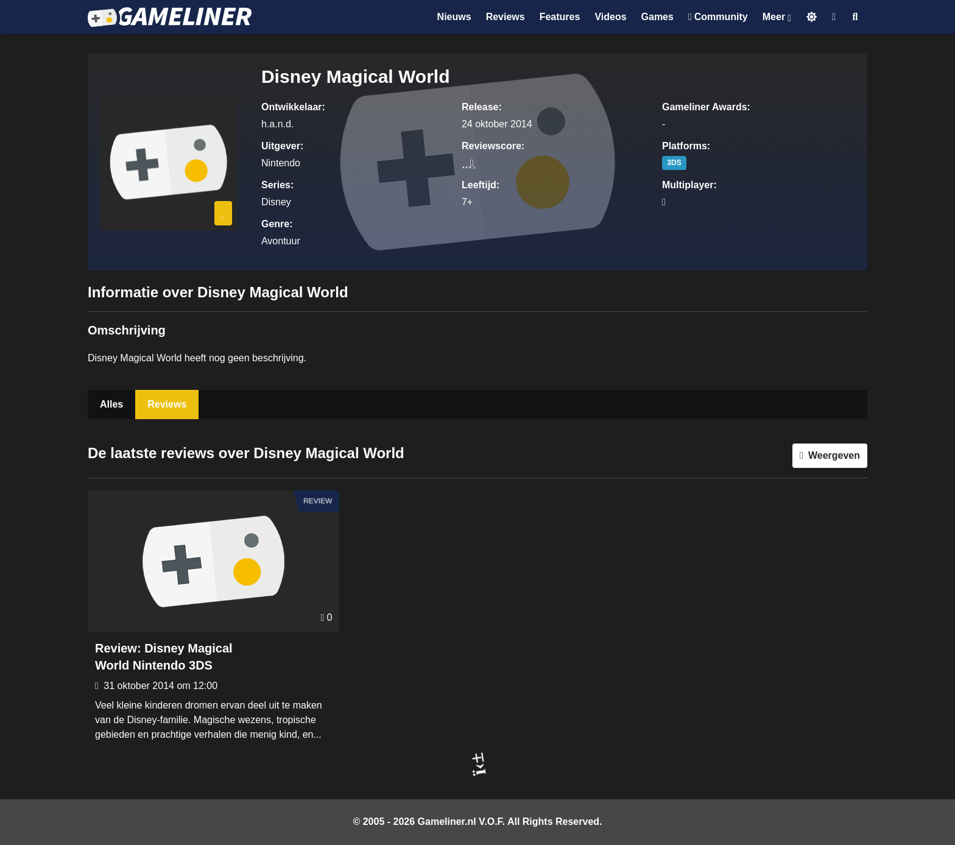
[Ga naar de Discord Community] (718, 17)
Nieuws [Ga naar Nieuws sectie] (454, 17)
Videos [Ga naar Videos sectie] (610, 17)
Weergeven (834, 455)
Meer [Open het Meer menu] (774, 17)
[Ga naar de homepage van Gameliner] (170, 17)
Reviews (166, 404)
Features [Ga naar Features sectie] (560, 17)
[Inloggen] (834, 17)
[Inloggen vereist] (223, 213)
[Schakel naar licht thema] (811, 17)
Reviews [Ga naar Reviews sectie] (505, 17)
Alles (111, 404)
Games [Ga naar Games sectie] (657, 17)
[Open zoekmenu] (855, 17)
